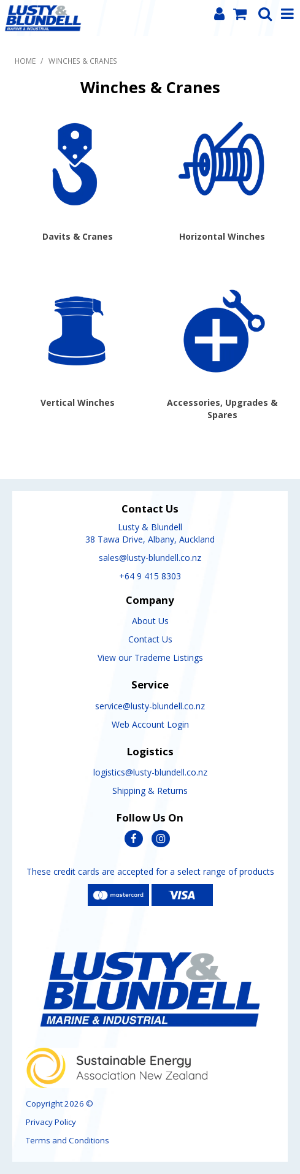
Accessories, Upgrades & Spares (222, 409)
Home (25, 61)
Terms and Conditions (67, 1140)
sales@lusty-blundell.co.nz (150, 557)
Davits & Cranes (77, 236)
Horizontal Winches (222, 236)
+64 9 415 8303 (150, 576)
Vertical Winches (77, 402)
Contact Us (150, 639)
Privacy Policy (51, 1121)
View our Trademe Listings (150, 657)
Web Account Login (150, 724)
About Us (150, 621)
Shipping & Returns (150, 790)
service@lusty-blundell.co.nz (150, 706)
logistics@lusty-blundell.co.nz (150, 772)
